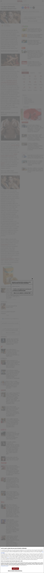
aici (7, 557)
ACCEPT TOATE (15, 568)
